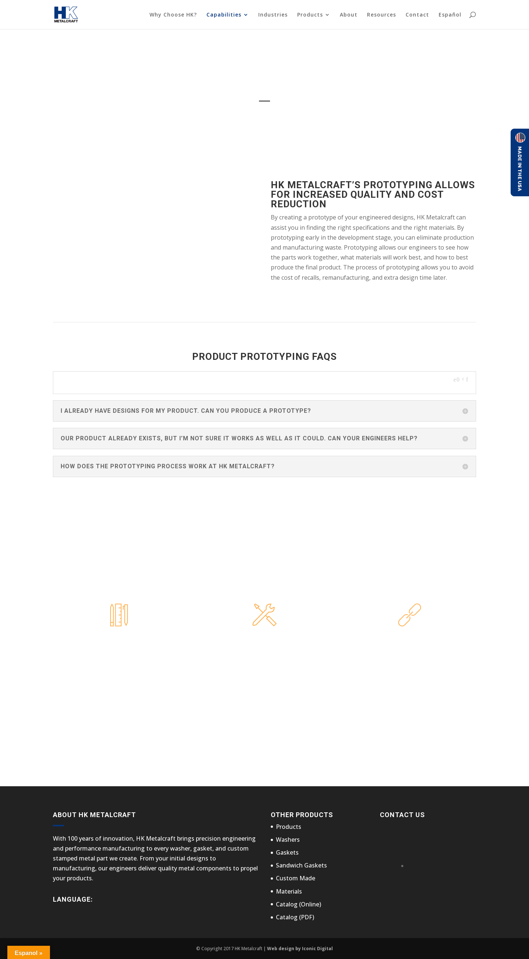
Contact (417, 15)
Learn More (119, 660)
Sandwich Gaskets (301, 865)
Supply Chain (410, 640)
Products (310, 15)
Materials (289, 891)
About (348, 15)
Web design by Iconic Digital (300, 948)
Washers (288, 839)
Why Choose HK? (173, 15)
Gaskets (287, 852)
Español (450, 15)
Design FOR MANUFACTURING (119, 640)
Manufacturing (264, 640)
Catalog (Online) (298, 904)
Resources (381, 15)
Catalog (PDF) (295, 917)
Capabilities (223, 15)
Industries (273, 15)
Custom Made (295, 878)
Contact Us (369, 738)
